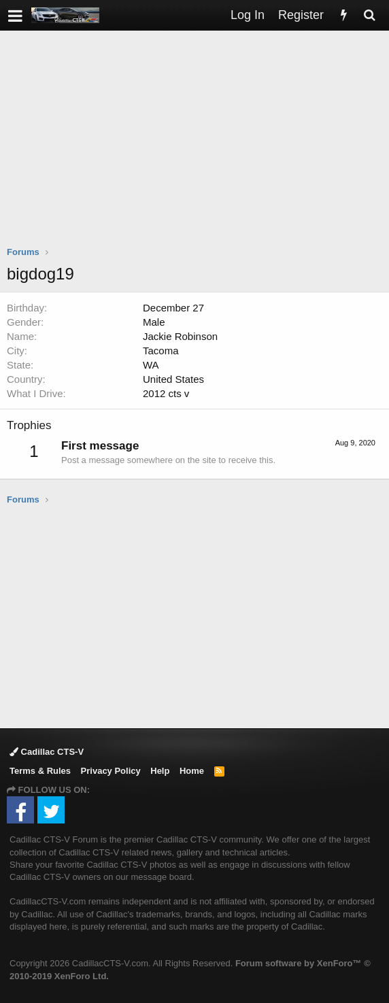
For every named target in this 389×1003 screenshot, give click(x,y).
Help (159, 771)
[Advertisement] (198, 147)
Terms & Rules (40, 771)
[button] (15, 15)
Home (192, 771)
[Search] (369, 15)
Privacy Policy (111, 771)
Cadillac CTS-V (47, 752)
